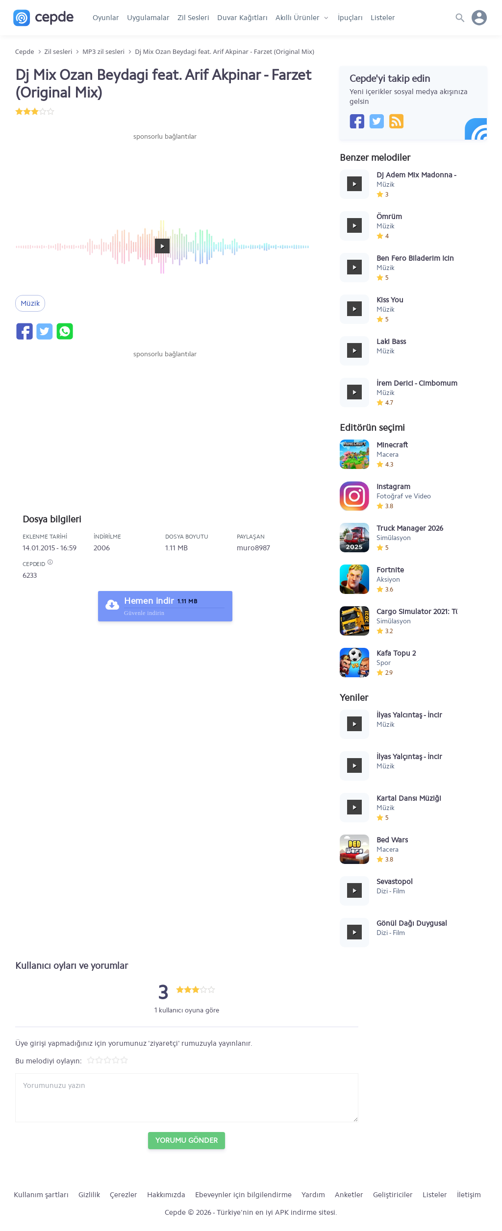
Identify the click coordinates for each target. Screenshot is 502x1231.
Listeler (383, 17)
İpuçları (350, 17)
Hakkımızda (166, 1194)
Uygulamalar (148, 17)
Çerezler (123, 1194)
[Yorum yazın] (186, 1097)
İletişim (469, 1194)
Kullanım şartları (41, 1194)
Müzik (30, 303)
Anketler (349, 1194)
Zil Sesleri (193, 17)
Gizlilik (89, 1194)
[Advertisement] (165, 171)
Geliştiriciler (393, 1194)
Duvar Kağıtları (242, 17)
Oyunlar (106, 17)
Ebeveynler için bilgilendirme (243, 1194)
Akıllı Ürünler (298, 17)
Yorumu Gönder (186, 1140)
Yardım (313, 1194)
